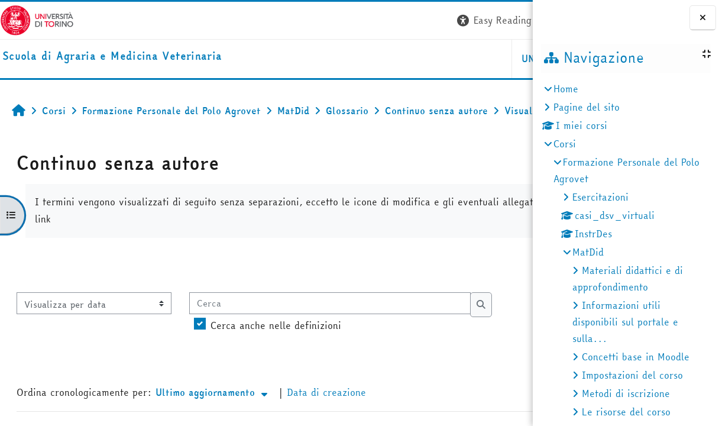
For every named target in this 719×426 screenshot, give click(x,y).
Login (511, 20)
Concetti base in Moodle (635, 357)
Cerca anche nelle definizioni (275, 351)
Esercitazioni (600, 197)
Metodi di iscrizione (626, 393)
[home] (112, 56)
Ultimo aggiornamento (213, 418)
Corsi (564, 144)
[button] (354, 20)
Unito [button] (392, 58)
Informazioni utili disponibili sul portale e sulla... (625, 322)
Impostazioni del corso (632, 375)
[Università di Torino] (37, 19)
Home (565, 89)
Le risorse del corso (626, 412)
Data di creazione (326, 418)
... (511, 290)
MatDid (588, 252)
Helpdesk (461, 58)
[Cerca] (330, 329)
